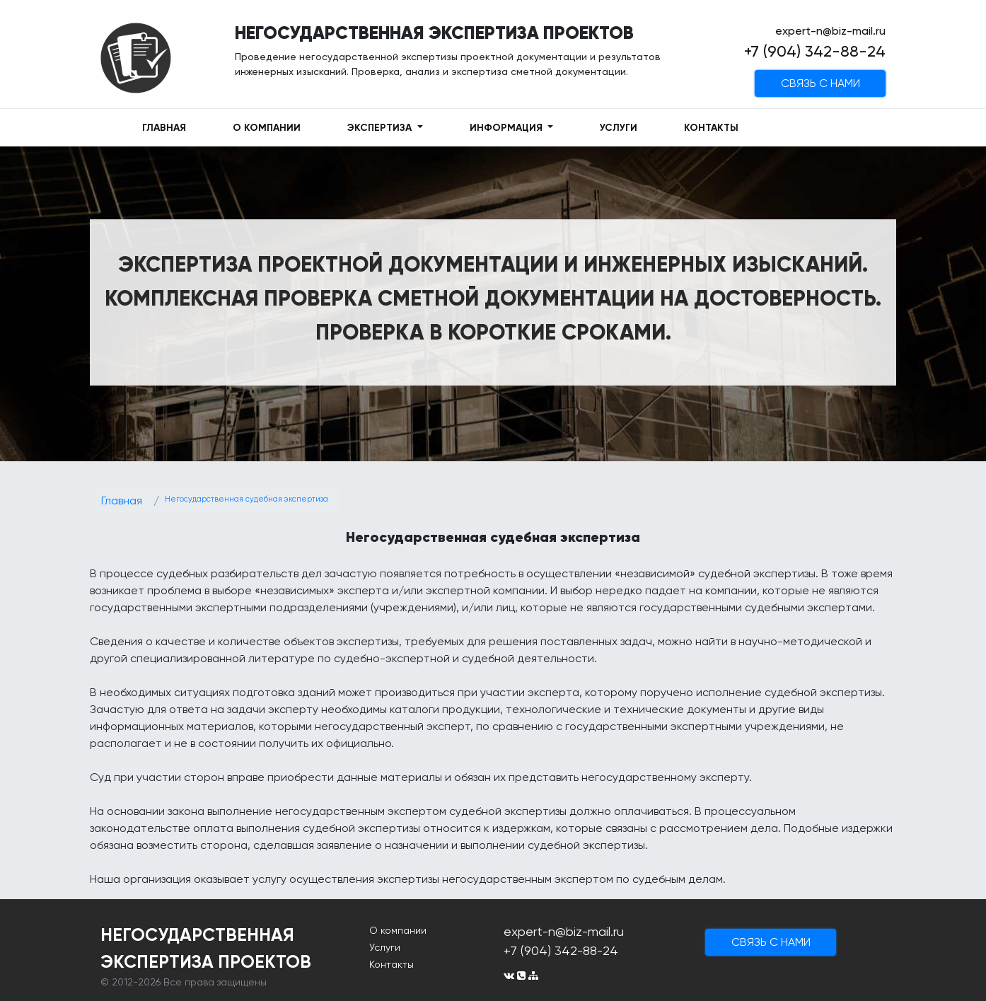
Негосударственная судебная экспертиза (246, 499)
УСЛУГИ (618, 128)
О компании (398, 930)
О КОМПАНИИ (267, 128)
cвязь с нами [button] (820, 83)
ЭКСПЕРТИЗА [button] (380, 128)
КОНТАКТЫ (711, 128)
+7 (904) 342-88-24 (815, 51)
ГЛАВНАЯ (164, 128)
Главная (121, 500)
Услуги (384, 947)
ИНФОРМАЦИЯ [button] (507, 128)
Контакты (391, 964)
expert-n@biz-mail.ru (830, 30)
